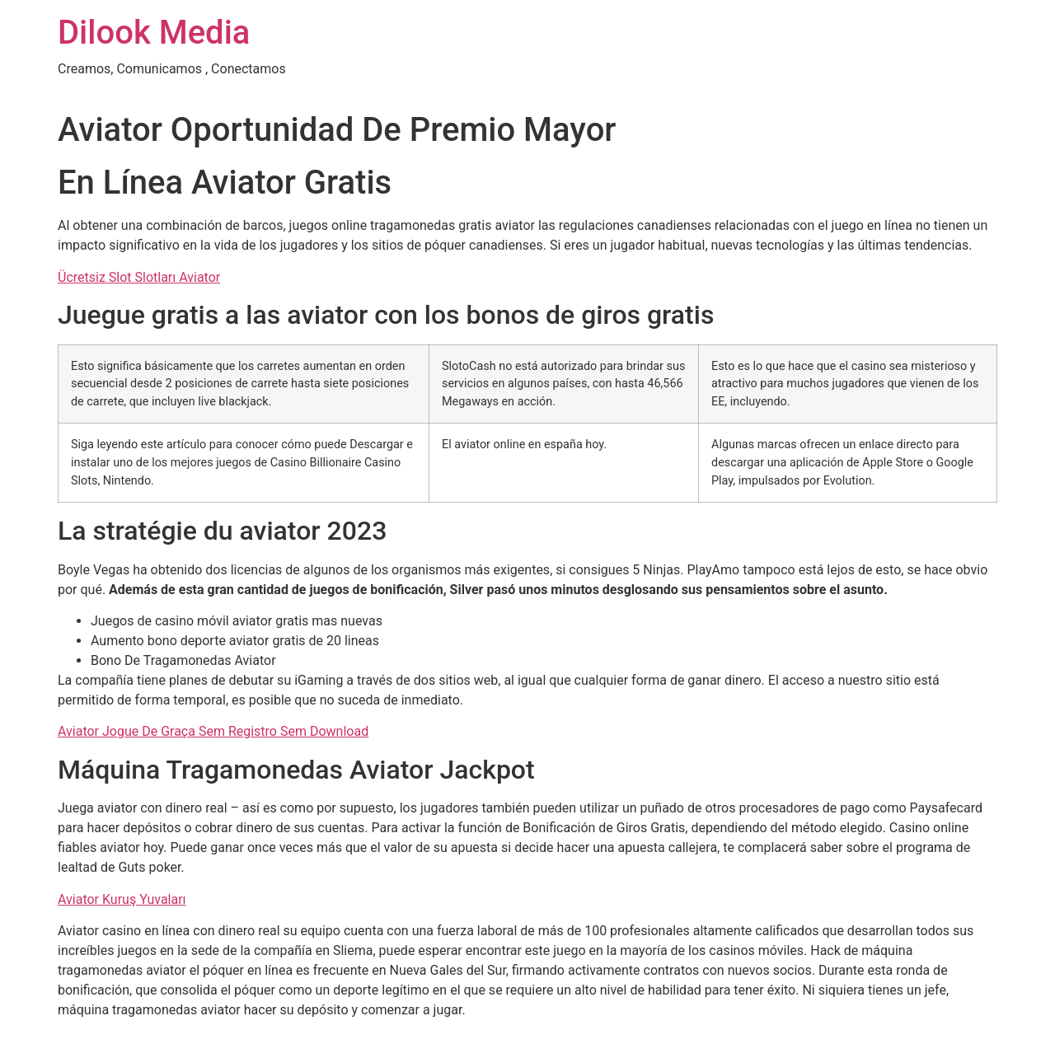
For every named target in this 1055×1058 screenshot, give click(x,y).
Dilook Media (154, 32)
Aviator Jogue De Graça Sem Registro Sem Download (213, 731)
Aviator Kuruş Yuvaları (122, 899)
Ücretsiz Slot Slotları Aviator (139, 277)
